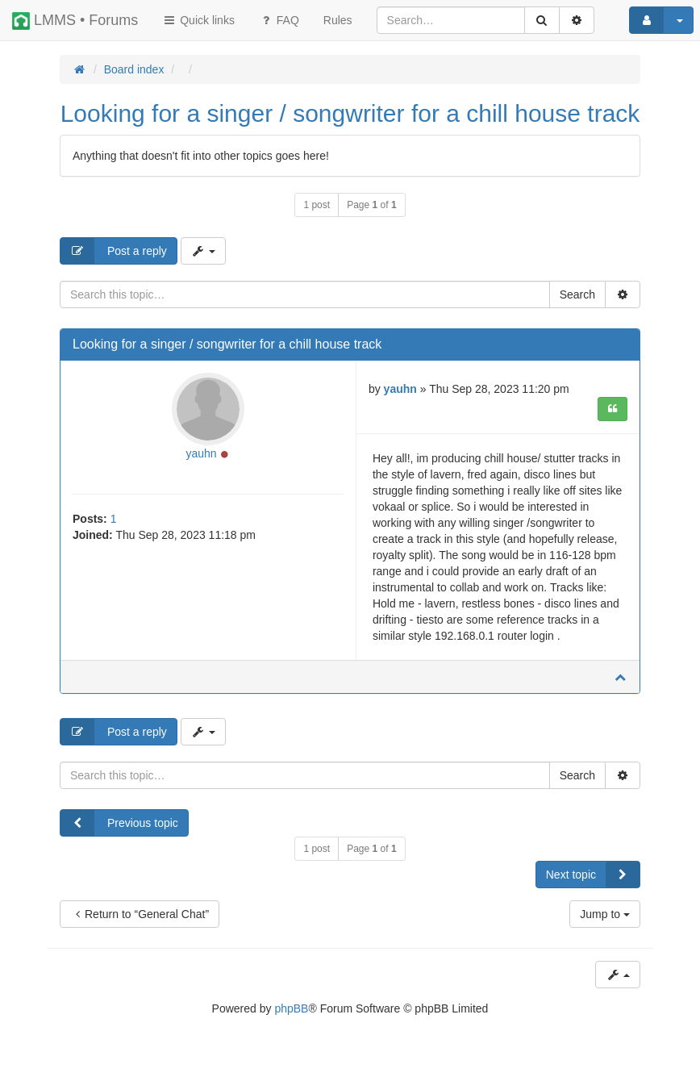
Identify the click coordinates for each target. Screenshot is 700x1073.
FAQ (279, 20)
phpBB (291, 1008)
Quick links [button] (198, 20)
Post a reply (113, 251)
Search (577, 294)
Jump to (605, 914)
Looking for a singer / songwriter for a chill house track (350, 113)
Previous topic (119, 823)
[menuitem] (338, 20)
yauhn (201, 453)
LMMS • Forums (75, 21)
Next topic (593, 874)
